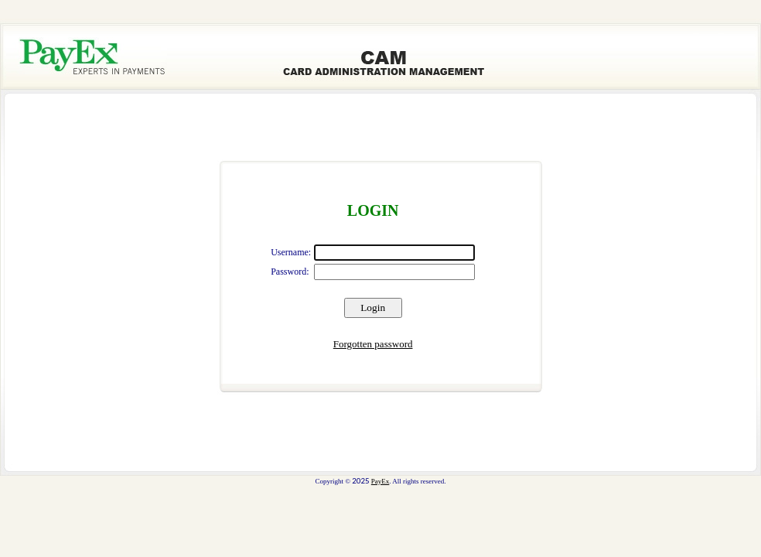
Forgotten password (373, 344)
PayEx (380, 481)
